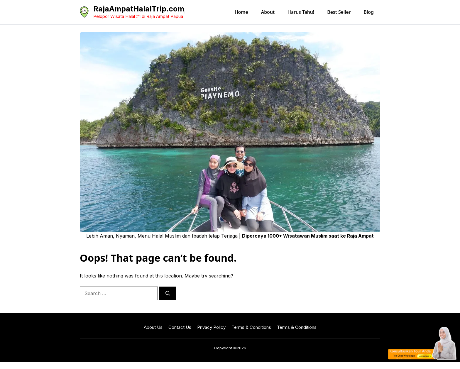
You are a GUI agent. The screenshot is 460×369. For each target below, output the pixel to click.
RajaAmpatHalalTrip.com (138, 8)
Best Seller (339, 12)
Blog (369, 12)
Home (241, 12)
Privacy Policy (211, 327)
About (268, 12)
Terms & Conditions (251, 327)
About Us (153, 327)
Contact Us (179, 327)
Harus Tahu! (301, 12)
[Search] (167, 293)
